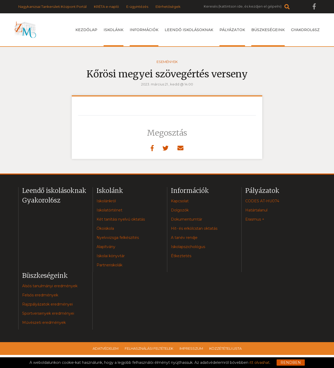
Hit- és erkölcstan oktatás (194, 228)
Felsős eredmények (40, 295)
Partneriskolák (109, 265)
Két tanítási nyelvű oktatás (121, 219)
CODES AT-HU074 (262, 201)
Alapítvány (106, 246)
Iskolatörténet (109, 210)
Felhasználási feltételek (149, 348)
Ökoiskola (105, 228)
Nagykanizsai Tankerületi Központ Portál (52, 6)
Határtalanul (256, 210)
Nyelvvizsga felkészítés (118, 237)
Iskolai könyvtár (111, 256)
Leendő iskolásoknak (189, 29)
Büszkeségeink (268, 36)
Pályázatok (232, 36)
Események (167, 62)
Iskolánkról (106, 201)
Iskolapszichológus (188, 246)
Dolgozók (180, 210)
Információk (144, 36)
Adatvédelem (105, 348)
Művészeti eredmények (44, 322)
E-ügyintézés (137, 6)
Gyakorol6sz (305, 29)
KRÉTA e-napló (106, 6)
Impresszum (191, 348)
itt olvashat (259, 362)
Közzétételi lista (225, 348)
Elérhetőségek (168, 6)
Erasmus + (254, 219)
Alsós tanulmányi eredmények (49, 286)
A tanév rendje (184, 237)
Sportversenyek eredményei (48, 313)
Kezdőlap (86, 29)
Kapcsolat (180, 201)
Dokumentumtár (186, 219)
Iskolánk (113, 36)
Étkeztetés (181, 256)
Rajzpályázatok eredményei (47, 304)
